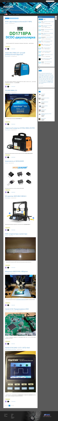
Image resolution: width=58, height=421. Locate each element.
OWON (49, 79)
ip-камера (50, 77)
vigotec (41, 81)
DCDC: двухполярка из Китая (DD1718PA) (18, 21)
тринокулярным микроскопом (21, 299)
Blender (50, 74)
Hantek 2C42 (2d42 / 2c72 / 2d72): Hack (17, 348)
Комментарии (40, 19)
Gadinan (51, 76)
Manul (42, 33)
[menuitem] (4, 1)
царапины (42, 83)
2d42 (47, 73)
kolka (42, 25)
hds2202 (45, 77)
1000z (41, 73)
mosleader (52, 78)
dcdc (44, 75)
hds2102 (42, 77)
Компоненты (6, 23)
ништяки (52, 82)
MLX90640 (47, 78)
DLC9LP (48, 75)
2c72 (45, 73)
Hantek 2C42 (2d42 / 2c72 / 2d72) (48, 44)
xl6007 (44, 81)
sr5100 (46, 80)
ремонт (40, 83)
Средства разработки (44, 105)
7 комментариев (47, 63)
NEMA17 (46, 79)
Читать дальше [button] (8, 46)
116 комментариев (47, 27)
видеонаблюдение (43, 82)
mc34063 (43, 78)
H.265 (53, 76)
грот (47, 82)
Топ (39, 91)
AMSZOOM (40, 74)
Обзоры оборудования (7, 56)
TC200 (48, 80)
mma (49, 78)
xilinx (43, 81)
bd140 (48, 74)
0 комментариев (13, 86)
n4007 (42, 79)
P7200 (51, 79)
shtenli (39, 80)
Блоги (39, 89)
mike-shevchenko (43, 37)
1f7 (41, 51)
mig (45, 78)
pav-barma (42, 54)
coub (42, 75)
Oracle (47, 79)
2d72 (49, 73)
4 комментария (48, 45)
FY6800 (47, 76)
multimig (40, 79)
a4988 (51, 73)
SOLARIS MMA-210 (11, 90)
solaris (44, 80)
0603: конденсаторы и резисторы (16, 234)
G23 (48, 76)
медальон (49, 82)
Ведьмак (40, 82)
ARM (44, 74)
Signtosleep (42, 80)
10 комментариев (13, 401)
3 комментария (13, 343)
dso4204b (52, 75)
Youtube (49, 81)
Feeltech (40, 76)
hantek (40, 77)
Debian (46, 75)
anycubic (43, 74)
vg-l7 (39, 81)
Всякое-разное (43, 118)
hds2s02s (47, 77)
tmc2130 (52, 80)
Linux (41, 78)
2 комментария (48, 56)
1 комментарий (47, 31)
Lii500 (39, 78)
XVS (46, 81)
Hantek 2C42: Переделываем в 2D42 (17, 309)
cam (51, 74)
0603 (39, 73)
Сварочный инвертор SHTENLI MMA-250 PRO (20, 128)
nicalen (42, 21)
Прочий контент (43, 109)
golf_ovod (42, 29)
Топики (44, 19)
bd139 (46, 74)
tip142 (50, 80)
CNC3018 (40, 75)
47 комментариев (48, 23)
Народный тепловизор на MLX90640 (47, 58)
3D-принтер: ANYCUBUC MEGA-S (15, 196)
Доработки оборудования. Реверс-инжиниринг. (10, 349)
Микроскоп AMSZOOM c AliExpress (16, 271)
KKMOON (52, 77)
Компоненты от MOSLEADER (14, 161)
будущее (52, 81)
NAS (43, 79)
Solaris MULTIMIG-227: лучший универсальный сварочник (15, 53)
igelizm (42, 44)
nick (9, 86)
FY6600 (45, 76)
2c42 (43, 73)
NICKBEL (8, 6)
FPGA (42, 76)
